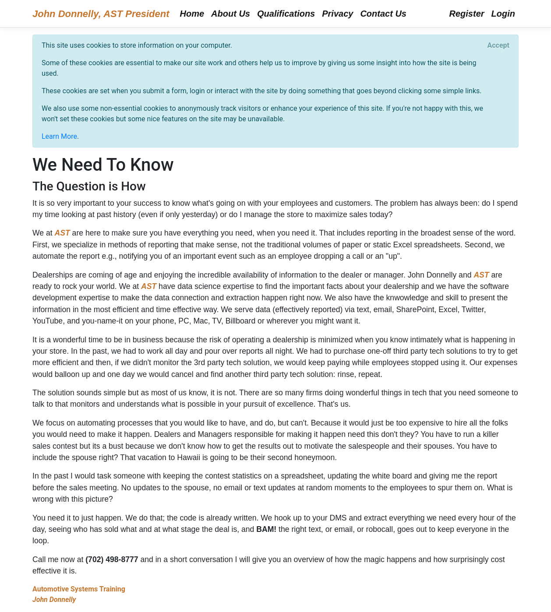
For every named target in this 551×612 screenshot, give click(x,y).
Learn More (59, 136)
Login (503, 13)
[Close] (498, 45)
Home (192, 13)
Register (466, 13)
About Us (230, 13)
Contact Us (383, 13)
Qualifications (286, 13)
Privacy (337, 13)
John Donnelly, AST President (101, 13)
